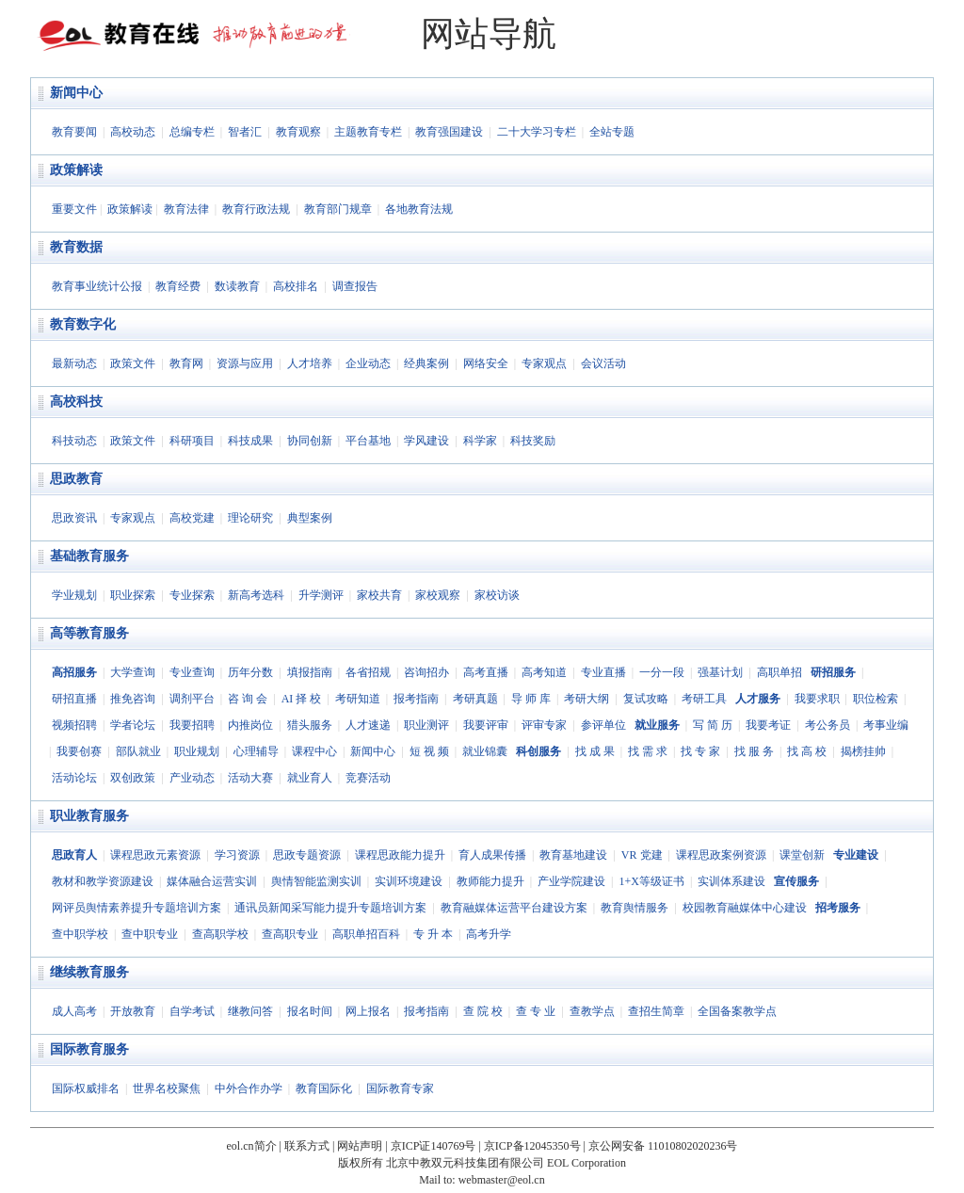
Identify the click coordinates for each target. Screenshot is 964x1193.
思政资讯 (74, 517)
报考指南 (416, 698)
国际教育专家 (400, 1088)
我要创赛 (79, 751)
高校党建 (192, 517)
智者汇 (245, 131)
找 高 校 (807, 751)
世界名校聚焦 (167, 1088)
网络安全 (485, 363)
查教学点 (592, 1011)
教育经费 (178, 286)
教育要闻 (74, 131)
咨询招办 (426, 672)
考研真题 (475, 698)
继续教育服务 (89, 972)
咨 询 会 (247, 698)
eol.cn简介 (252, 1146)
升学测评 (321, 595)
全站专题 (612, 131)
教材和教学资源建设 (102, 881)
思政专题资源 (307, 855)
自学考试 (192, 1011)
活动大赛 (250, 777)
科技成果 (250, 440)
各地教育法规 (419, 209)
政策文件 (132, 363)
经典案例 (426, 363)
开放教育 (132, 1011)
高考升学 (488, 934)
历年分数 (250, 672)
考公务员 (827, 725)
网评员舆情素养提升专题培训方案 (136, 907)
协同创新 (309, 440)
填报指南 (309, 672)
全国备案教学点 (737, 1011)
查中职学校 (80, 934)
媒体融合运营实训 (212, 881)
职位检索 (875, 698)
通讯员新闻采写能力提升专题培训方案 (330, 907)
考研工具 (704, 698)
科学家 (480, 440)
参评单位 (603, 725)
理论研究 (250, 517)
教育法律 (186, 209)
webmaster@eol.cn (501, 1179)
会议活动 (603, 363)
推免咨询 (132, 698)
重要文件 (74, 209)
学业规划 (74, 595)
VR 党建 (642, 855)
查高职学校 (220, 934)
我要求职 (817, 698)
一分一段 (661, 672)
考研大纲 (586, 698)
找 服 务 (754, 751)
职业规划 (196, 751)
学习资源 (237, 855)
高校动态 (132, 131)
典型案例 (309, 517)
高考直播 (485, 672)
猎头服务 (309, 725)
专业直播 (603, 672)
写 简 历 (712, 725)
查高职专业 (290, 934)
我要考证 (768, 725)
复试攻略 (645, 698)
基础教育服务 (89, 556)
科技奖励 (532, 440)
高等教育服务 (89, 633)
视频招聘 (74, 725)
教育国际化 (324, 1088)
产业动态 (192, 777)
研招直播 (74, 698)
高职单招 (779, 672)
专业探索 (192, 595)
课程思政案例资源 (721, 855)
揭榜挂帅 (863, 751)
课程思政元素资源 (155, 855)
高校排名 (295, 286)
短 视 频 (429, 751)
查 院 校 (483, 1011)
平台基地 (368, 440)
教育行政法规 (256, 209)
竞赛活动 (368, 777)
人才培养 (309, 363)
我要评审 (485, 725)
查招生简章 (656, 1011)
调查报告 (355, 286)
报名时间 (309, 1011)
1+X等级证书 (651, 881)
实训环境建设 (408, 881)
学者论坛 (132, 725)
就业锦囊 (484, 751)
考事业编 (885, 725)
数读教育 (237, 286)
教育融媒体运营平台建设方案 (514, 907)
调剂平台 (192, 698)
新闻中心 (76, 93)
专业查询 (192, 672)
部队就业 (138, 751)
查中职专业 (149, 934)
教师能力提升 (490, 881)
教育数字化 (83, 324)
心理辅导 (256, 751)
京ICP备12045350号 (532, 1146)
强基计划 (720, 672)
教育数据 (76, 247)
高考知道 (544, 672)
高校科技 (76, 402)
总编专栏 (192, 131)
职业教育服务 (89, 816)
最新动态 (74, 363)
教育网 (186, 363)
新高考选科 (256, 595)
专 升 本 (433, 934)
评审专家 (544, 725)
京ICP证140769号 (433, 1146)
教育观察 (298, 131)
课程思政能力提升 (400, 855)
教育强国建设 (449, 131)
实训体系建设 (731, 881)
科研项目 (192, 440)
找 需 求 (647, 751)
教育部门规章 (338, 209)
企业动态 (368, 363)
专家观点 (544, 363)
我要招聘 (192, 725)
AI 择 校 (301, 698)
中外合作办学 (248, 1088)
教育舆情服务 (634, 907)
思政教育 (76, 479)
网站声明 (359, 1146)
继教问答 (250, 1011)
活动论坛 (74, 777)
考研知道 (357, 698)
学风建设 (426, 440)
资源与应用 (245, 363)
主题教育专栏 (368, 131)
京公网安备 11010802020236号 (663, 1146)
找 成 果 (595, 751)
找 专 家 (700, 751)
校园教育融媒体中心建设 (745, 907)
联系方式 (306, 1146)
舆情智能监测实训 (316, 881)
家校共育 (379, 595)
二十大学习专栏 (536, 131)
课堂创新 (802, 855)
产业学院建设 (571, 881)
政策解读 (76, 170)
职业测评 (426, 725)
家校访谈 (497, 595)
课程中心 (314, 751)
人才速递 (368, 725)
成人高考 (74, 1011)
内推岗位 (250, 725)
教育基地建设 (573, 855)
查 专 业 (535, 1011)
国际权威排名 (86, 1088)
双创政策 (132, 777)
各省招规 (368, 672)
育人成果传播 (492, 855)
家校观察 (437, 595)
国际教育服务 (89, 1049)
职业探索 (132, 595)
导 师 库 (531, 698)
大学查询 (132, 672)
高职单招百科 (366, 934)
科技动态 (74, 440)
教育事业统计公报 (97, 286)
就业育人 (309, 777)
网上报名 (368, 1011)
